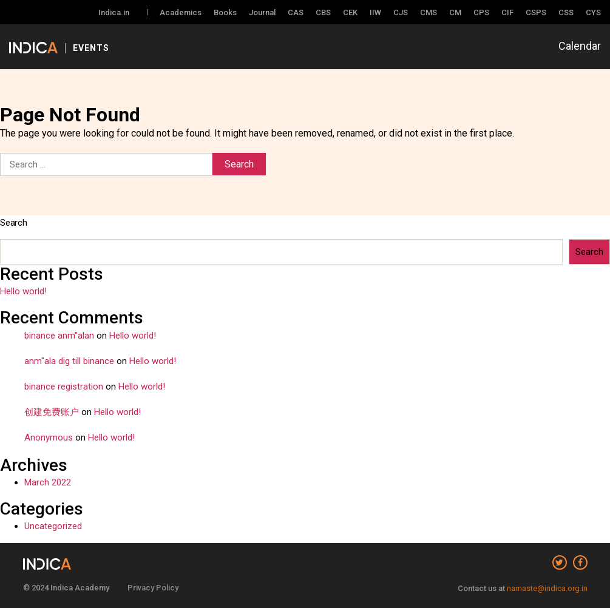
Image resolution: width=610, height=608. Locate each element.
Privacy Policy (152, 587)
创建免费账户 (51, 412)
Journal (262, 12)
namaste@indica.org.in (547, 588)
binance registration (63, 386)
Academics (181, 12)
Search (13, 222)
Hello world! (23, 291)
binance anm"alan (59, 335)
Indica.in (113, 12)
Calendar (579, 45)
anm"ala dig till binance (69, 361)
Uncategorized (53, 526)
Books (225, 12)
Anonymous (48, 437)
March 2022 (47, 482)
